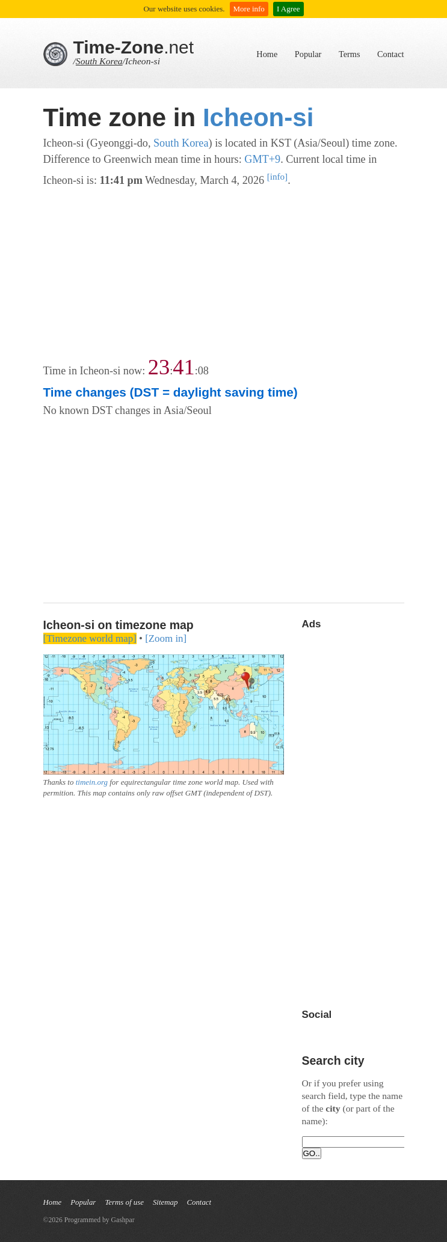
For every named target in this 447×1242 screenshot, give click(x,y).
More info (249, 8)
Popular (308, 54)
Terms (349, 54)
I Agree (288, 8)
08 (203, 371)
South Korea (99, 61)
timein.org (92, 782)
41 (183, 367)
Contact (390, 54)
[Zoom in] (166, 638)
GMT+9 (262, 159)
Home (266, 54)
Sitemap (165, 1202)
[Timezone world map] (90, 638)
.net (133, 47)
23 (159, 367)
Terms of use (124, 1202)
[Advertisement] (223, 273)
